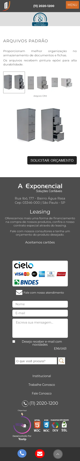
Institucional (41, 376)
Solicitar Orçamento (52, 160)
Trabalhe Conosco (41, 385)
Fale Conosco (42, 393)
